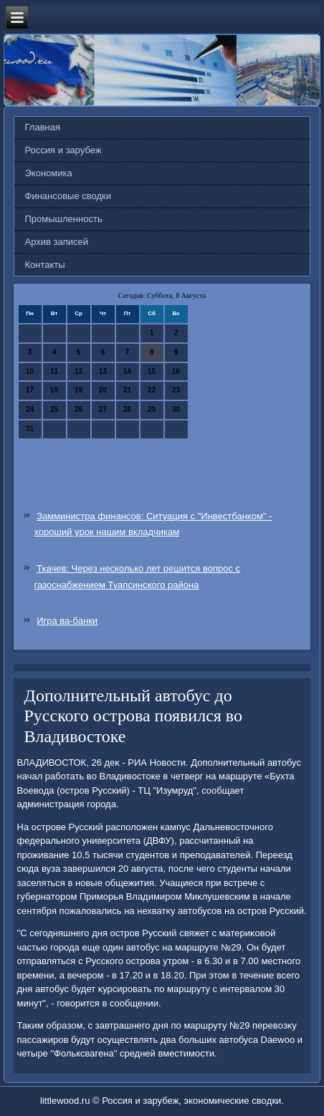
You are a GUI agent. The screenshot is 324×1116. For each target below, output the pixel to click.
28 (127, 409)
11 (54, 371)
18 (54, 390)
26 (78, 409)
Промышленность (64, 218)
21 (127, 390)
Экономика (48, 173)
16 (176, 371)
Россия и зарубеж (63, 150)
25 (54, 409)
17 (30, 390)
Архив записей (57, 241)
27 (103, 409)
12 (78, 371)
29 (152, 409)
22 (152, 390)
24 (30, 409)
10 (30, 371)
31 (30, 429)
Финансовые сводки (68, 196)
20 (103, 390)
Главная (42, 127)
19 (78, 390)
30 (176, 409)
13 (103, 371)
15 (152, 371)
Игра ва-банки (67, 620)
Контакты (45, 264)
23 (176, 390)
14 (127, 371)
